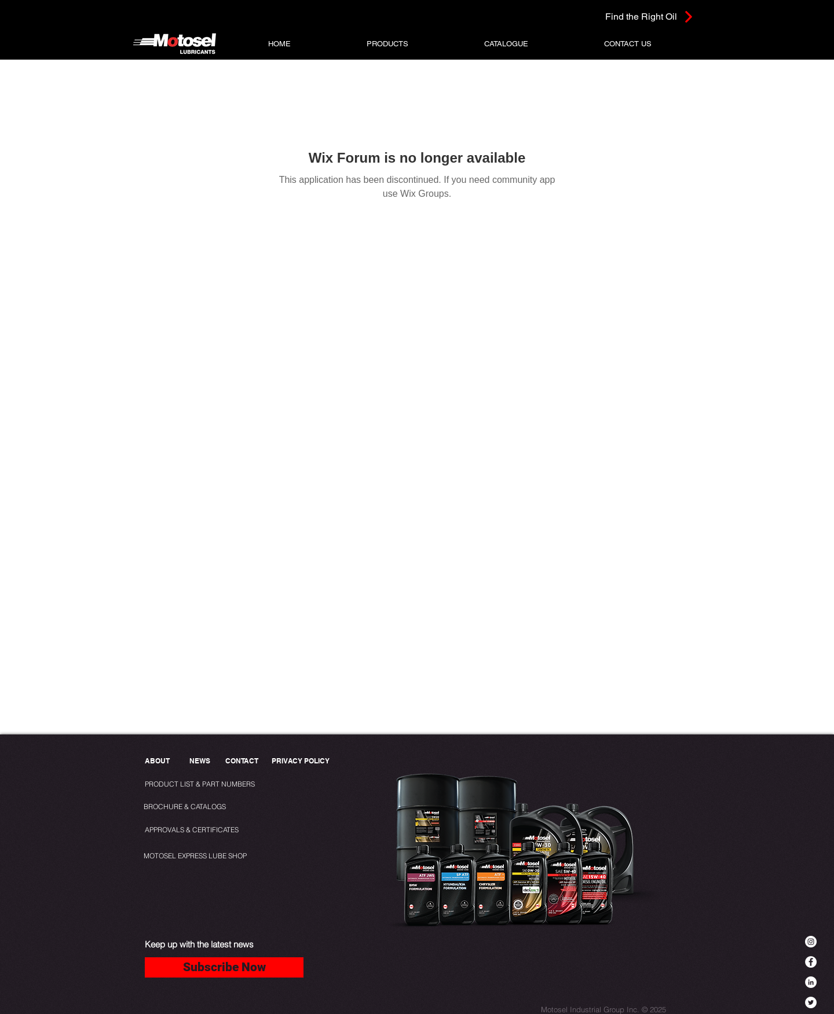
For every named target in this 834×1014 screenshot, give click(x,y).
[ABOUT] (158, 761)
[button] (388, 44)
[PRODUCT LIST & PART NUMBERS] (219, 784)
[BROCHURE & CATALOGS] (190, 807)
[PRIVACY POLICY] (303, 761)
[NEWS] (200, 761)
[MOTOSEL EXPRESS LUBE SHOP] (221, 856)
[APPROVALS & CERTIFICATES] (193, 830)
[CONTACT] (241, 761)
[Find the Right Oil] (624, 16)
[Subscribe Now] (224, 967)
